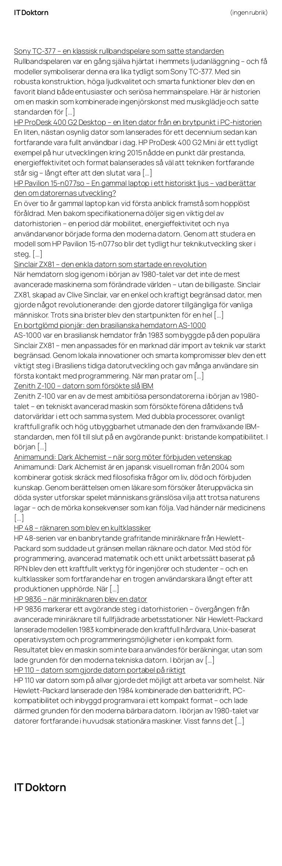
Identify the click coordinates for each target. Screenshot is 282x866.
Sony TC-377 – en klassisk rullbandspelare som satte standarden (119, 51)
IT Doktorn (31, 12)
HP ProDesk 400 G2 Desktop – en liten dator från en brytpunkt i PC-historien (138, 122)
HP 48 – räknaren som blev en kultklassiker (82, 528)
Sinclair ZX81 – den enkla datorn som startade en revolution (110, 264)
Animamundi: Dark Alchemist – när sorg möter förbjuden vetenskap (123, 457)
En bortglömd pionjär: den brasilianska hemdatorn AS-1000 (110, 325)
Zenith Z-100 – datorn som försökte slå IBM (83, 386)
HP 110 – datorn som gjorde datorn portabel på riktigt (99, 670)
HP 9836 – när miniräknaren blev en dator (80, 599)
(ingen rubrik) (249, 12)
